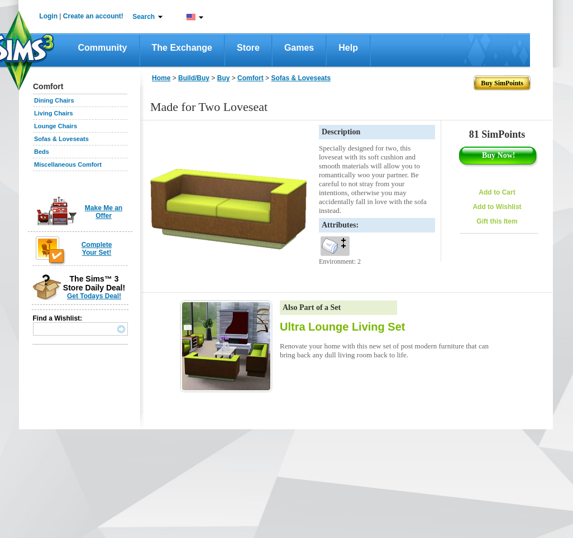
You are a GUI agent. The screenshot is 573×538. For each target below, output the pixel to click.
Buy (223, 78)
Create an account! (93, 16)
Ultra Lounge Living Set (342, 327)
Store (248, 47)
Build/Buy (193, 78)
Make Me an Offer (103, 212)
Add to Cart (497, 192)
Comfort (250, 78)
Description (341, 132)
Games (299, 47)
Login (48, 16)
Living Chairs (53, 113)
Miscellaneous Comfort (68, 164)
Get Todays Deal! (94, 296)
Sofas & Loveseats (61, 138)
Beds (41, 151)
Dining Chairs (54, 100)
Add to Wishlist (496, 207)
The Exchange (182, 47)
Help (348, 47)
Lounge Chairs (55, 126)
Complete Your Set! (97, 248)
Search (143, 17)
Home (161, 78)
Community (102, 47)
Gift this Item (496, 221)
